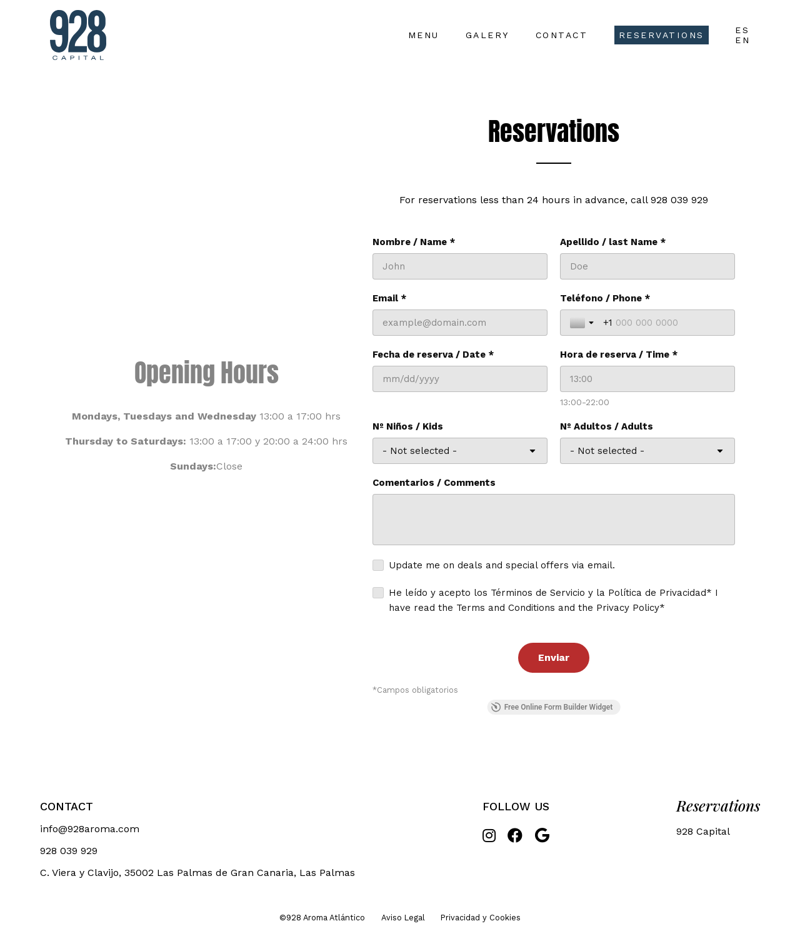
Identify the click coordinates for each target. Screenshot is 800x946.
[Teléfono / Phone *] (664, 322)
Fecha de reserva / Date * (433, 354)
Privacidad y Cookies (481, 917)
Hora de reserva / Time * (619, 354)
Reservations (661, 35)
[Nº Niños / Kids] (460, 451)
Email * (389, 298)
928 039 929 (679, 200)
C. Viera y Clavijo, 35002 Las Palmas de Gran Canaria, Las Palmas (197, 872)
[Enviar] (553, 658)
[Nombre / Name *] (460, 266)
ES (742, 30)
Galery (487, 35)
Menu (423, 35)
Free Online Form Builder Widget (552, 707)
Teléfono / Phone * (605, 298)
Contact (562, 35)
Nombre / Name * (413, 242)
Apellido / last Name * (613, 242)
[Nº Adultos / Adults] (647, 451)
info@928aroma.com (89, 829)
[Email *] (460, 322)
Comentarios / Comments (434, 482)
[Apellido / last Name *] (647, 266)
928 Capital (703, 831)
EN (742, 40)
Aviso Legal (403, 917)
